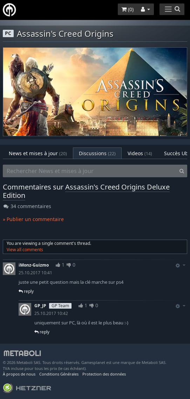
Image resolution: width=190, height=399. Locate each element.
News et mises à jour (38, 153)
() (127, 9)
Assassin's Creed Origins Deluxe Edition (86, 191)
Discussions (97, 153)
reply (26, 291)
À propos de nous (19, 374)
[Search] (181, 171)
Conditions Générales (59, 374)
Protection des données (104, 374)
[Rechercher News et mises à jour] (90, 171)
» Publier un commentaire (33, 219)
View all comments (25, 249)
